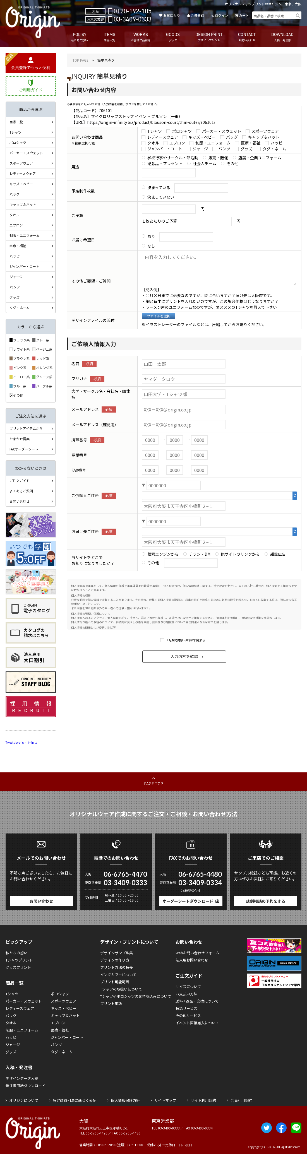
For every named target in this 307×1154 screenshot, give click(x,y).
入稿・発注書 (19, 1067)
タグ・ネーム (274, 148)
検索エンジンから (163, 554)
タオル (153, 143)
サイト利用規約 (203, 1100)
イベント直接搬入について (197, 1022)
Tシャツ (154, 131)
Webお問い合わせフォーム (197, 952)
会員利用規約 (241, 1100)
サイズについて (188, 986)
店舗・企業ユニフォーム (259, 157)
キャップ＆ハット (263, 137)
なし (151, 246)
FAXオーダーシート (23, 449)
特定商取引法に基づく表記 (74, 1100)
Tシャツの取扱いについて (121, 989)
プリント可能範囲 (114, 981)
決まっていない (160, 197)
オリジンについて (23, 1100)
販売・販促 (218, 157)
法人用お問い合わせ (192, 960)
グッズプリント (18, 967)
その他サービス (188, 1015)
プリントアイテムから (26, 428)
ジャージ (200, 148)
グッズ (246, 148)
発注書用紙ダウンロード (25, 1085)
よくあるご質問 (21, 490)
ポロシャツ (182, 131)
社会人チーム (204, 163)
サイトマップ (165, 1100)
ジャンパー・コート (164, 148)
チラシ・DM (199, 554)
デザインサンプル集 (116, 952)
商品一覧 (16, 121)
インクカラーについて (118, 974)
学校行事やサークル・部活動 (172, 157)
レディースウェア (162, 137)
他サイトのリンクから (240, 554)
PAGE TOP (153, 783)
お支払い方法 (186, 993)
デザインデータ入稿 (22, 1078)
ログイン (221, 15)
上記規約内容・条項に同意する (185, 640)
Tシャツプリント (19, 960)
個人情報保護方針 (125, 1100)
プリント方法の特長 (116, 967)
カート (244, 15)
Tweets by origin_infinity (21, 742)
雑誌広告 (278, 554)
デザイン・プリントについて (129, 941)
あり (151, 236)
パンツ (224, 148)
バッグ (232, 137)
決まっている (158, 187)
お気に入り (171, 15)
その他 (232, 163)
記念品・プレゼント (165, 163)
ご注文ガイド (19, 480)
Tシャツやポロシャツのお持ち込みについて (135, 996)
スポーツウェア (265, 131)
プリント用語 (111, 1003)
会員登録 (197, 15)
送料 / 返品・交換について (197, 1001)
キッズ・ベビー (202, 137)
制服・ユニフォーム (213, 143)
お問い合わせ (19, 501)
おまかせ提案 (19, 438)
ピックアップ (19, 941)
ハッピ (276, 143)
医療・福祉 (250, 143)
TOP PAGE (80, 60)
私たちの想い (16, 952)
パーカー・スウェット (221, 131)
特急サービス (186, 1008)
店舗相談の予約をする (265, 901)
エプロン (177, 143)
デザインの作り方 (114, 960)
